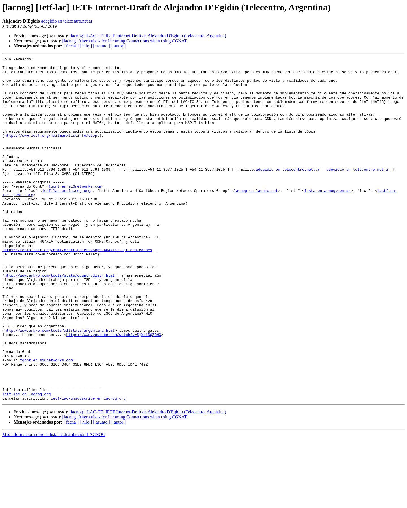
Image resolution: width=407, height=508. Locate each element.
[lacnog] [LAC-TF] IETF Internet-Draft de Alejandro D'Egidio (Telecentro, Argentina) (147, 35)
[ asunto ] (101, 46)
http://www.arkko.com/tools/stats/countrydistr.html (60, 319)
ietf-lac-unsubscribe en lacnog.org (88, 466)
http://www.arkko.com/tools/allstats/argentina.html (60, 385)
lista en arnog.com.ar (327, 217)
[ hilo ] (86, 46)
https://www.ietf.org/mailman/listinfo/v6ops (52, 151)
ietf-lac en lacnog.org (66, 217)
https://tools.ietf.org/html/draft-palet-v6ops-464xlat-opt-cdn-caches (77, 288)
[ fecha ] (70, 46)
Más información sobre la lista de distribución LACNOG (53, 503)
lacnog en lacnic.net (256, 217)
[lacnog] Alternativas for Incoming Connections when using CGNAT (124, 40)
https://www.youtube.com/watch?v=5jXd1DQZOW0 (113, 390)
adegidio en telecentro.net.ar (66, 21)
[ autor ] (118, 46)
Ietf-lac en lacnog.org (26, 461)
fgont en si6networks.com (75, 212)
